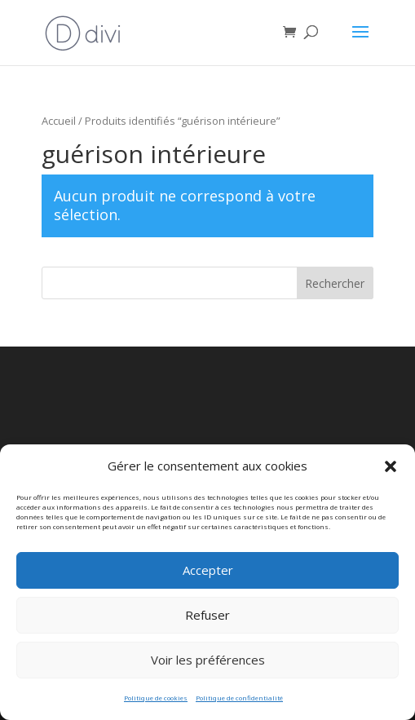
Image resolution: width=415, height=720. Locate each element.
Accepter (208, 578)
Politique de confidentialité (239, 704)
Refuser (207, 623)
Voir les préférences (208, 668)
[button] (390, 474)
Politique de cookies (156, 704)
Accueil (59, 120)
